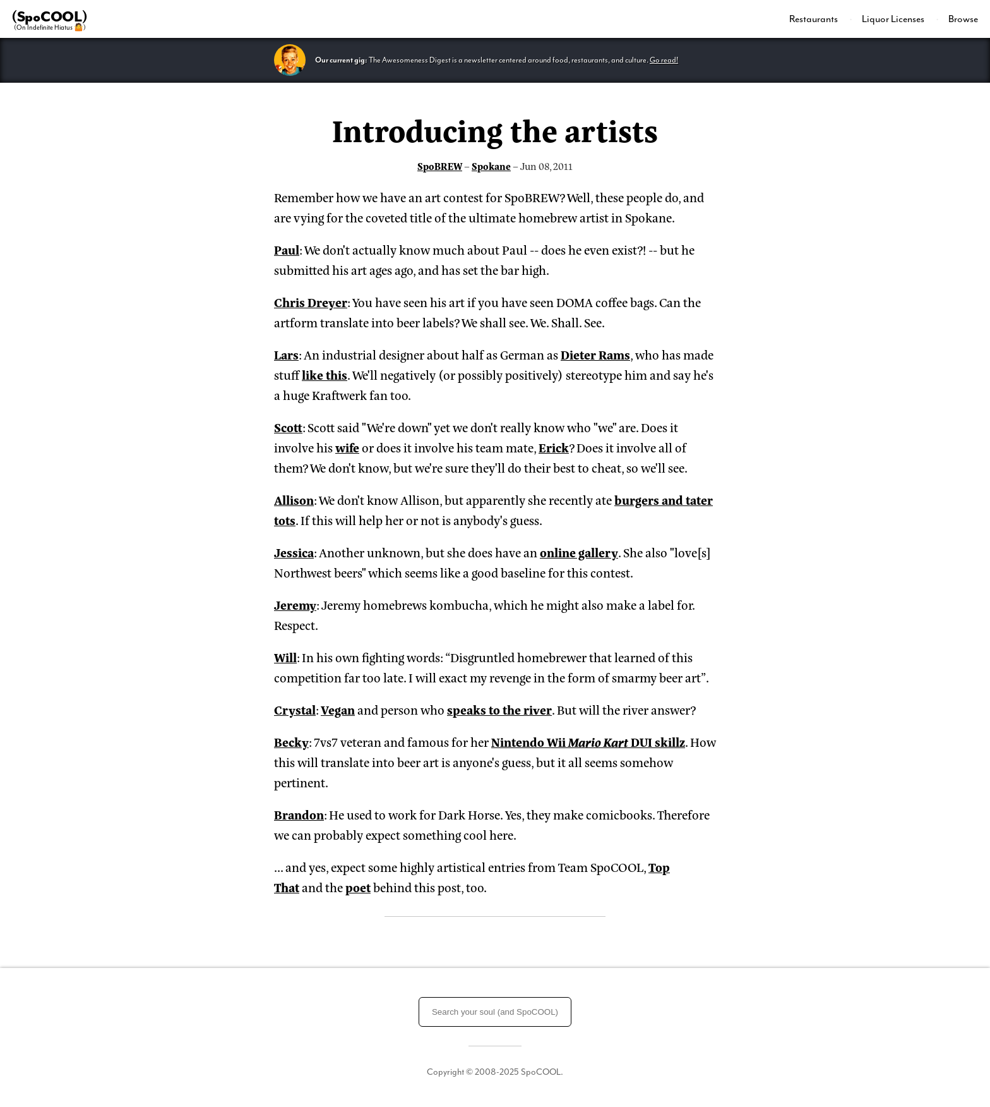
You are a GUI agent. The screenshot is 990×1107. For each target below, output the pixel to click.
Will (285, 657)
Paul (286, 249)
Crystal (295, 709)
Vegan (338, 709)
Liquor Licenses (894, 19)
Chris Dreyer (310, 302)
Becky (291, 741)
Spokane (491, 166)
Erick (554, 447)
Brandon (299, 814)
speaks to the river (499, 709)
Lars (286, 354)
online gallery (579, 552)
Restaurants (814, 19)
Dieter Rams (595, 354)
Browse (963, 19)
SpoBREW (439, 166)
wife (347, 447)
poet (358, 887)
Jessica (294, 552)
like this (324, 374)
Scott (288, 427)
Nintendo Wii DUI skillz (588, 741)
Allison (294, 499)
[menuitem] (820, 19)
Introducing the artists (495, 129)
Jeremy (295, 604)
